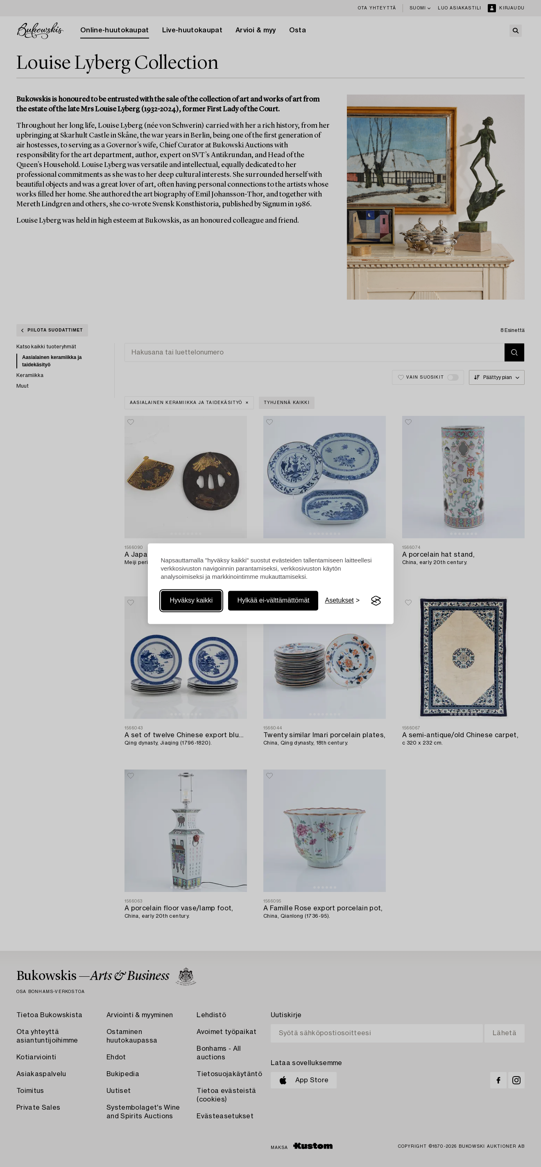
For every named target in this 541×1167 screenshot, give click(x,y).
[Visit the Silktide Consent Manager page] (376, 601)
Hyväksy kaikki (191, 600)
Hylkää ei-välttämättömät (273, 600)
